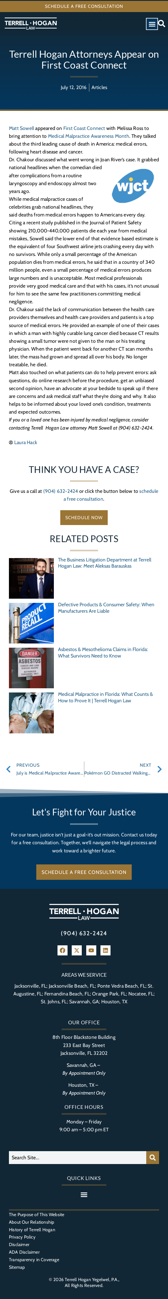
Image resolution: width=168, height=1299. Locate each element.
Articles (99, 87)
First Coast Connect (84, 128)
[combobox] (77, 1157)
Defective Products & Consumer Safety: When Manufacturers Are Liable (106, 607)
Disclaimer (19, 1244)
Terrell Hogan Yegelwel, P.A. (91, 1279)
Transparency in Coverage (34, 1259)
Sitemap (17, 1267)
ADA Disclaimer (24, 1252)
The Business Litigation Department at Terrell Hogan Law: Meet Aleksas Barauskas (104, 563)
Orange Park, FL (109, 994)
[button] (152, 24)
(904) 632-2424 (60, 491)
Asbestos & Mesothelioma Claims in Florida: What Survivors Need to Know (103, 652)
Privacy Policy (22, 1237)
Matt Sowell (21, 128)
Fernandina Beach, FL (67, 994)
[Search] (152, 1157)
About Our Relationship (31, 1222)
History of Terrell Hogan (32, 1229)
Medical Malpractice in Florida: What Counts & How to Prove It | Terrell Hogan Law (105, 697)
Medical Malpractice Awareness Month (88, 136)
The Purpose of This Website (36, 1214)
